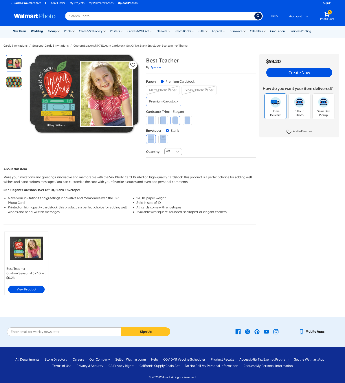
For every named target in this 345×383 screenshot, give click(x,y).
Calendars (256, 31)
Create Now (299, 72)
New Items (19, 31)
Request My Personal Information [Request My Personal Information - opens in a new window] (268, 366)
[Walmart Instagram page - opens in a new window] (276, 332)
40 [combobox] (168, 151)
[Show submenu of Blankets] (169, 30)
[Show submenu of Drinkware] (244, 30)
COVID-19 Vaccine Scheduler (184, 359)
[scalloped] (187, 120)
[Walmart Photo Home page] (35, 16)
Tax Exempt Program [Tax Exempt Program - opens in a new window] (273, 359)
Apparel (217, 31)
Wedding (37, 31)
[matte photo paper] (163, 90)
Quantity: (153, 152)
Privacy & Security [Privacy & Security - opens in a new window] (90, 366)
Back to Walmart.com (26, 3)
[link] (26, 263)
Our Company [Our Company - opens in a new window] (99, 359)
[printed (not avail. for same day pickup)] (163, 139)
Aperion (155, 67)
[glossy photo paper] (199, 90)
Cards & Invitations (16, 45)
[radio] (14, 63)
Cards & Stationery (91, 31)
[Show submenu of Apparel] (224, 30)
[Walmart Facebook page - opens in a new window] (238, 332)
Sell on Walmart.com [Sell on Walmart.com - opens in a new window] (130, 359)
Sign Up (146, 332)
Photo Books (183, 31)
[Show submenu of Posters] (122, 30)
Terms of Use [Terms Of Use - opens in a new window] (61, 366)
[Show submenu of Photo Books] (193, 30)
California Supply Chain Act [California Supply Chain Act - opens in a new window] (159, 366)
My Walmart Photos (101, 3)
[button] (299, 132)
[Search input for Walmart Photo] (159, 16)
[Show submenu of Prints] (73, 30)
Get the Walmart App (309, 359)
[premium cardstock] (163, 101)
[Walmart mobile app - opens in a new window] (312, 332)
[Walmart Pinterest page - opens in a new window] (257, 332)
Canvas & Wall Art (138, 31)
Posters (115, 31)
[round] (163, 120)
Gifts (201, 31)
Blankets (161, 31)
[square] (151, 120)
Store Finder (57, 3)
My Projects (77, 3)
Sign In (327, 3)
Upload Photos (128, 3)
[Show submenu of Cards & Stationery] (104, 30)
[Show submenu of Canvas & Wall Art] (151, 30)
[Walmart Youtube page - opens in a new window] (266, 332)
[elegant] (175, 120)
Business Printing (300, 31)
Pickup (52, 31)
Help (274, 16)
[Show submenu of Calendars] (264, 30)
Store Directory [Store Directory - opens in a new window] (56, 359)
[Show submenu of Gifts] (206, 30)
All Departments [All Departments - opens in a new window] (27, 359)
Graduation (277, 31)
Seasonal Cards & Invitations (50, 45)
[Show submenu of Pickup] (58, 30)
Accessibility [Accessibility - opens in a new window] (248, 359)
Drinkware (235, 31)
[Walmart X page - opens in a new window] (247, 332)
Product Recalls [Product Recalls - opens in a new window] (222, 359)
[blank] (151, 139)
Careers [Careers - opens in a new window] (78, 359)
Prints (68, 31)
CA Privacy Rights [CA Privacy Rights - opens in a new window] (121, 366)
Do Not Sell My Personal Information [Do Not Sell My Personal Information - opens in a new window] (211, 366)
